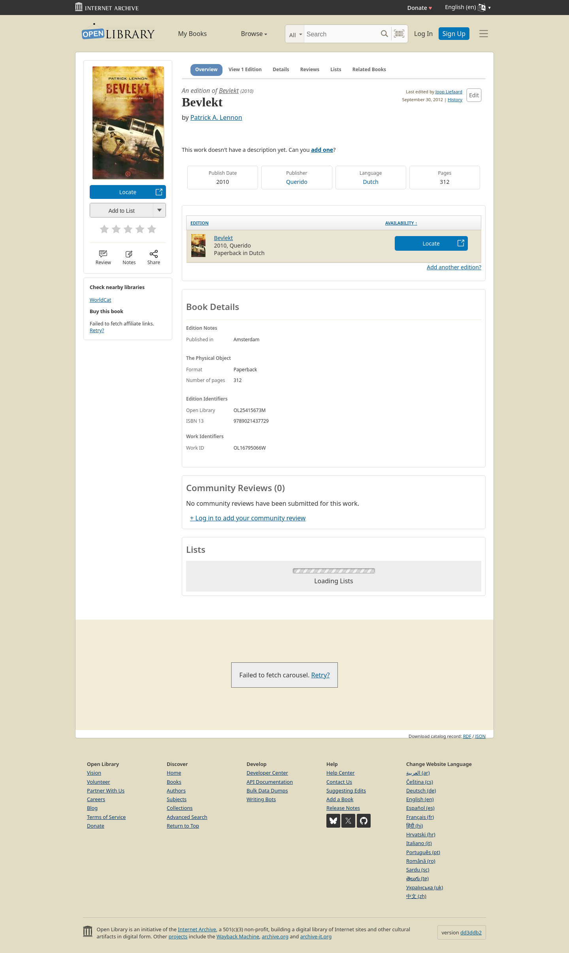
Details (281, 69)
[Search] (340, 34)
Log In (423, 33)
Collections (180, 807)
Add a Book (339, 799)
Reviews (309, 69)
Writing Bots (261, 799)
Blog (92, 807)
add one (322, 149)
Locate (127, 192)
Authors (176, 790)
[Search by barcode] (399, 34)
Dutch (370, 181)
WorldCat (100, 300)
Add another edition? (454, 267)
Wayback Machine (238, 936)
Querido (296, 181)
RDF (467, 736)
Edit (474, 95)
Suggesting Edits (346, 790)
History (455, 99)
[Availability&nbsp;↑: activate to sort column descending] (431, 223)
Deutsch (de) (421, 790)
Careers (96, 799)
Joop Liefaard (448, 92)
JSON (480, 736)
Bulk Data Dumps (267, 790)
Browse (245, 33)
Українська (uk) (424, 887)
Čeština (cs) (419, 781)
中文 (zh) (416, 896)
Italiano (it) (419, 843)
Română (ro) (420, 860)
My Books (192, 33)
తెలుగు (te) (417, 878)
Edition (199, 223)
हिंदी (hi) (414, 825)
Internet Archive (197, 929)
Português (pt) (423, 852)
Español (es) (420, 807)
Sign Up (454, 33)
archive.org (275, 936)
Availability (401, 223)
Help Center (340, 772)
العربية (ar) (418, 772)
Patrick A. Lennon (216, 117)
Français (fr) (420, 817)
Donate (419, 7)
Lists (335, 69)
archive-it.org (316, 936)
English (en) (420, 799)
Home (174, 772)
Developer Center (267, 772)
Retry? (97, 330)
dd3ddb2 (471, 932)
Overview (206, 69)
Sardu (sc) (417, 869)
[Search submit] (384, 34)
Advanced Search (187, 817)
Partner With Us (105, 790)
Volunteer (98, 781)
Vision (94, 772)
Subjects (177, 799)
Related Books (369, 69)
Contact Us (339, 781)
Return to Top (183, 825)
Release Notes (343, 807)
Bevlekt (229, 90)
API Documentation (270, 781)
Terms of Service (106, 817)
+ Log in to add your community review (247, 518)
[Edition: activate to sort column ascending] (284, 223)
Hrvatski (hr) (420, 834)
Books (174, 781)
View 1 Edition (245, 69)
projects (177, 936)
